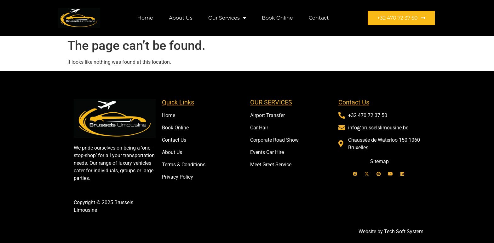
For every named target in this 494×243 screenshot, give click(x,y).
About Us (180, 18)
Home (145, 18)
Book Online (277, 18)
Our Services (227, 18)
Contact (319, 18)
